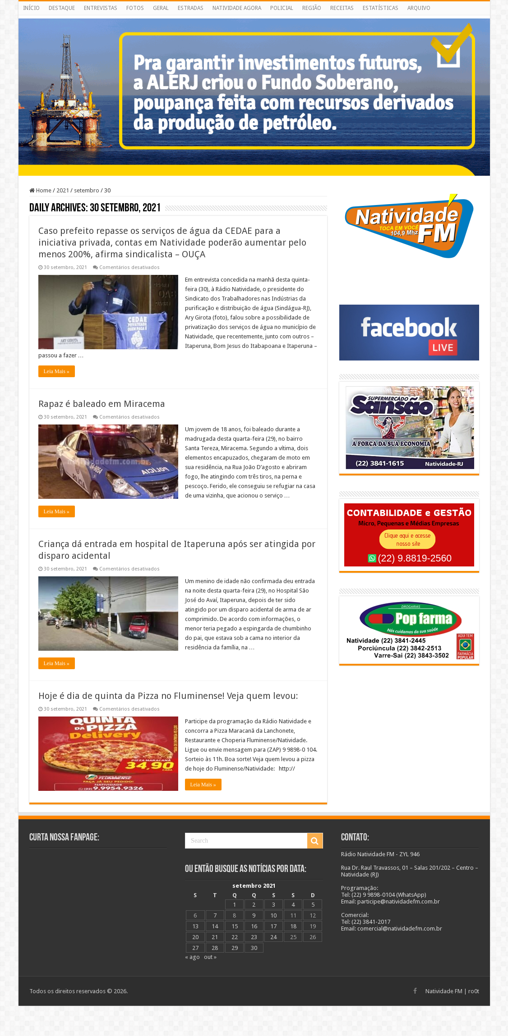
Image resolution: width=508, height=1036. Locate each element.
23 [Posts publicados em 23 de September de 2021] (254, 937)
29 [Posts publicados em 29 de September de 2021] (234, 948)
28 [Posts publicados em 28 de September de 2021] (215, 948)
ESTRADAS (190, 8)
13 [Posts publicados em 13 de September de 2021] (195, 926)
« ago (192, 957)
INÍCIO (31, 8)
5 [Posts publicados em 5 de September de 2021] (312, 904)
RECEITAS (342, 8)
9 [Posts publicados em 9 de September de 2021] (253, 915)
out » (210, 957)
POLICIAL (281, 8)
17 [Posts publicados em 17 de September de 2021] (273, 926)
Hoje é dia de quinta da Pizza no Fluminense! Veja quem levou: (168, 695)
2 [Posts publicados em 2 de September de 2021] (253, 904)
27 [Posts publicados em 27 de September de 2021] (195, 948)
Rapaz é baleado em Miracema (101, 403)
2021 (62, 190)
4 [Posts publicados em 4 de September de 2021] (293, 904)
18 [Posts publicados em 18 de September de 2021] (293, 926)
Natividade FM (443, 991)
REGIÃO (311, 8)
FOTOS (135, 8)
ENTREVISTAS (100, 8)
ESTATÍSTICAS (380, 8)
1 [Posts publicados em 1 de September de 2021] (234, 904)
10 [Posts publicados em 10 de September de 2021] (273, 915)
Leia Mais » (56, 371)
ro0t (473, 991)
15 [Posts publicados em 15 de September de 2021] (234, 926)
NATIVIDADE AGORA (236, 8)
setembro (86, 190)
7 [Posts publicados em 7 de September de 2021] (215, 915)
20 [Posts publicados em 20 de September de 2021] (195, 937)
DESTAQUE (62, 8)
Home (40, 190)
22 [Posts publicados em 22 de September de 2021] (234, 937)
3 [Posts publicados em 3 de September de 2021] (273, 904)
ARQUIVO (418, 8)
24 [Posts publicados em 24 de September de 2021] (273, 937)
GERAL (161, 8)
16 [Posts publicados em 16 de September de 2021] (254, 926)
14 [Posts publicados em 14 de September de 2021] (215, 926)
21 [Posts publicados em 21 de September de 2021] (215, 937)
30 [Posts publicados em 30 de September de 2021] (254, 948)
